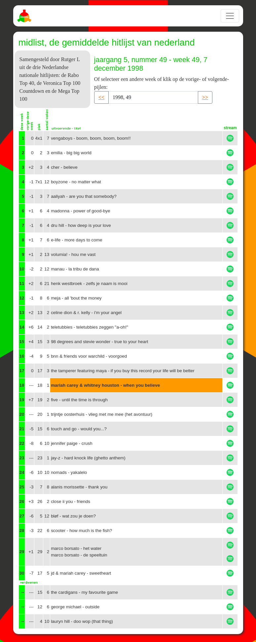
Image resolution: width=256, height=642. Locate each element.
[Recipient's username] (153, 97)
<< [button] (101, 97)
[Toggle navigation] (230, 15)
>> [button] (205, 97)
